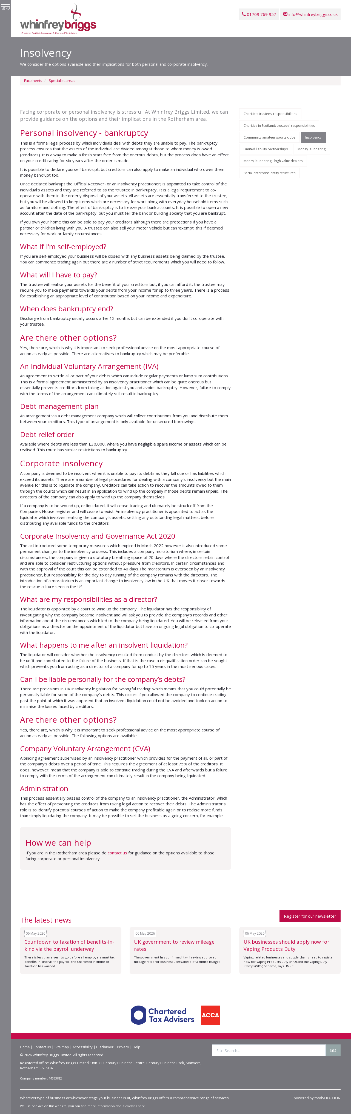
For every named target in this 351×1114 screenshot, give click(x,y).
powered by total (317, 1097)
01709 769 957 (259, 14)
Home (25, 1046)
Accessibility (83, 1046)
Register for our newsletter (310, 916)
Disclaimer (104, 1046)
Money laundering (312, 149)
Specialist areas (62, 80)
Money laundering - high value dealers (273, 161)
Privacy (123, 1046)
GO (333, 1050)
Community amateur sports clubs (269, 137)
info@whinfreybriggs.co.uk (310, 14)
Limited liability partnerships (266, 149)
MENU (5, 6)
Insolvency (313, 137)
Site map (62, 1046)
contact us (117, 852)
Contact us (42, 1046)
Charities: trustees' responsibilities (270, 113)
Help (136, 1046)
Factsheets (33, 80)
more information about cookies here (116, 1106)
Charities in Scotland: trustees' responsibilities (279, 125)
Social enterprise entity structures (269, 173)
